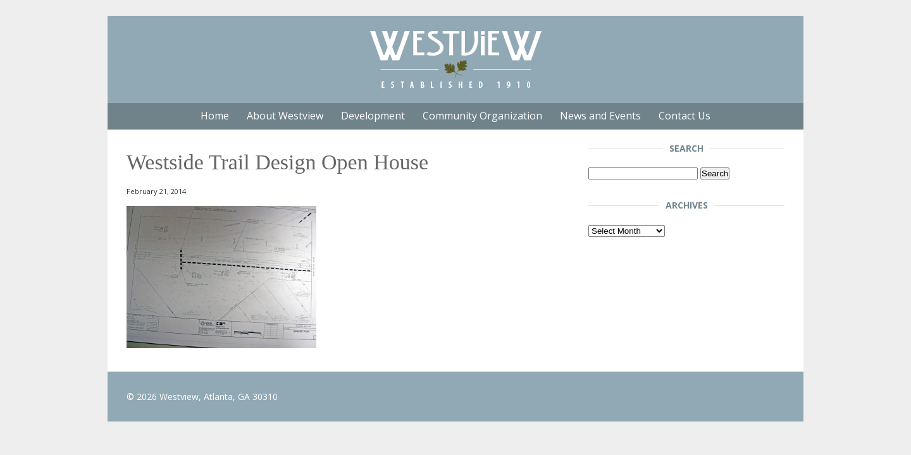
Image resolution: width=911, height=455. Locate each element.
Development (373, 116)
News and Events (600, 116)
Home (215, 116)
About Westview (285, 116)
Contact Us (684, 116)
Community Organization (482, 116)
